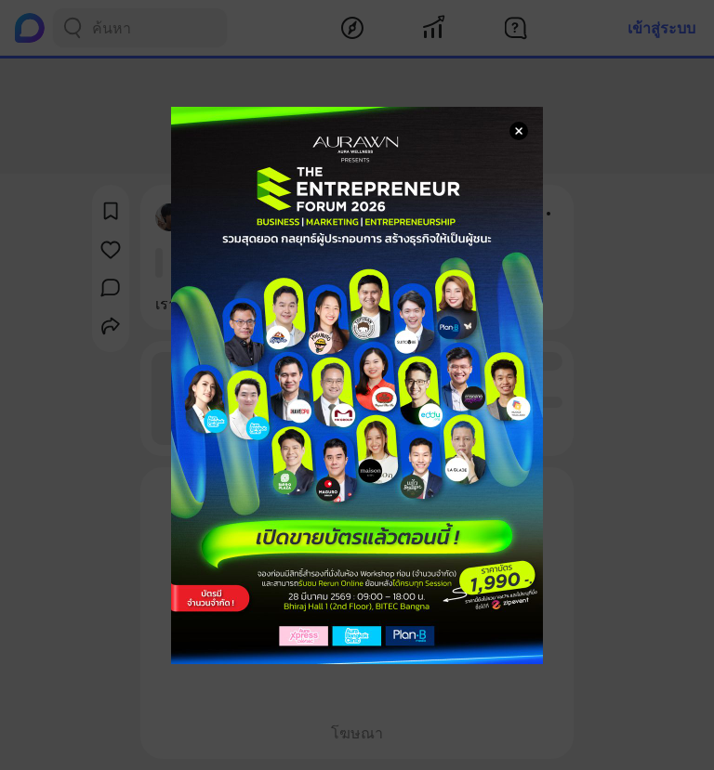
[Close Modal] (518, 131)
